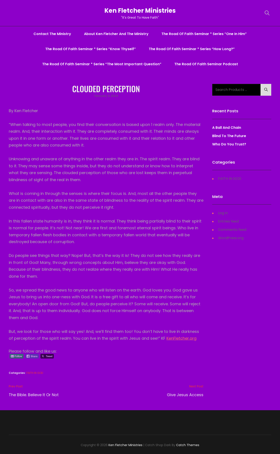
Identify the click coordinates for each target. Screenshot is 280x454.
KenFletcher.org (181, 338)
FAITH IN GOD (34, 373)
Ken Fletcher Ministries (140, 10)
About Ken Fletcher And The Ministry (116, 33)
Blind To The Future (229, 135)
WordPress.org (230, 237)
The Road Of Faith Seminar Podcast (206, 64)
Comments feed (232, 229)
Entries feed (228, 221)
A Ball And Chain (226, 127)
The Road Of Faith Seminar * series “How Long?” (192, 48)
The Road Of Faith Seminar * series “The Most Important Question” (101, 64)
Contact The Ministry (52, 33)
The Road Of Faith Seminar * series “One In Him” (204, 33)
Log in (223, 213)
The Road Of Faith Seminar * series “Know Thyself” (90, 48)
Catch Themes (187, 445)
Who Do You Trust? (229, 144)
